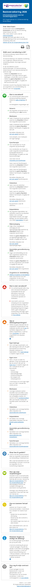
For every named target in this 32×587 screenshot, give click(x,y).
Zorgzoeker (17, 88)
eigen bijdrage (24, 352)
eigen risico (12, 365)
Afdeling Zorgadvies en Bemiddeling (19, 275)
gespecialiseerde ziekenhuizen (17, 412)
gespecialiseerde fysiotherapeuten (18, 446)
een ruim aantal (13, 134)
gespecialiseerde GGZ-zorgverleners (15, 436)
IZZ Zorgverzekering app (16, 482)
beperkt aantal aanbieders (16, 422)
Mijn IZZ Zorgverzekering (16, 481)
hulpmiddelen (19, 220)
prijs (25, 328)
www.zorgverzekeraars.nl (24, 586)
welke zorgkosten (20, 100)
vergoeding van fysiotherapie (17, 160)
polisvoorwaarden (8, 35)
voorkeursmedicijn (24, 398)
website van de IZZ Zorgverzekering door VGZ (15, 42)
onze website (16, 315)
